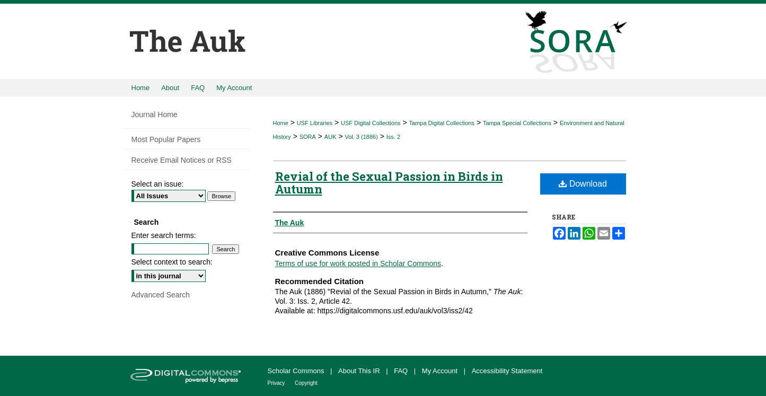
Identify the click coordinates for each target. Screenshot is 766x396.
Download (583, 183)
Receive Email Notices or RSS (181, 160)
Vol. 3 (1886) (361, 137)
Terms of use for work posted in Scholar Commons (358, 263)
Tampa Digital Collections (441, 123)
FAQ (402, 371)
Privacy (277, 383)
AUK (330, 137)
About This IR (360, 371)
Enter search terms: (163, 235)
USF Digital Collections (370, 123)
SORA (308, 137)
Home (280, 123)
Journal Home (154, 114)
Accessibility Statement (507, 371)
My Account (441, 371)
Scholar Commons (297, 371)
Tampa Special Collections (517, 123)
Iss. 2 (393, 137)
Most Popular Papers (166, 139)
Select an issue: (157, 184)
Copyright (306, 383)
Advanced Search (160, 295)
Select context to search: (172, 262)
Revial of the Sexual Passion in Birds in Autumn (389, 183)
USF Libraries (314, 123)
